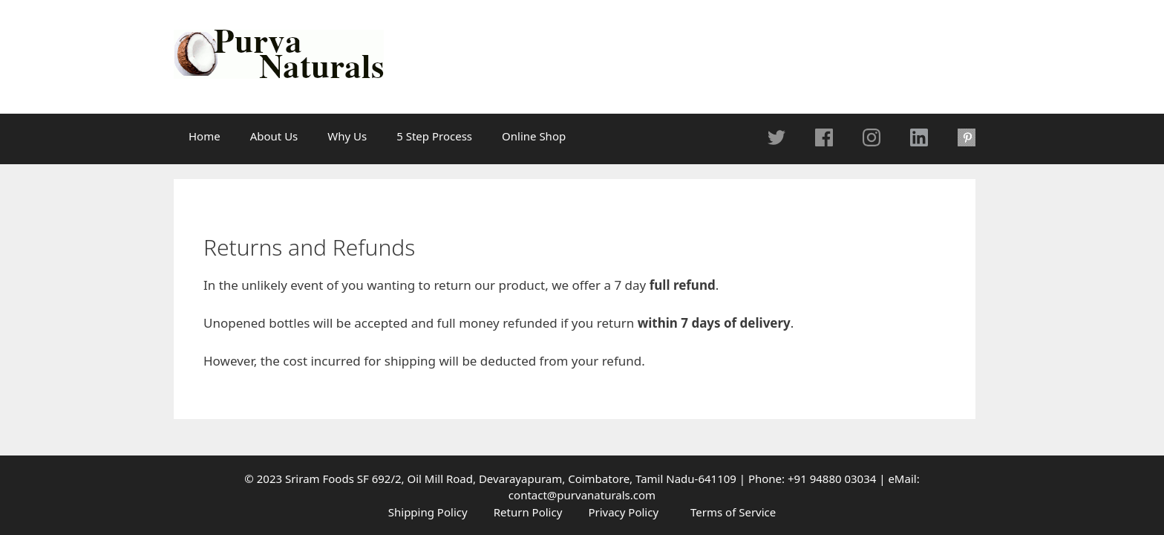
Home (204, 136)
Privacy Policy (623, 512)
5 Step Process (434, 136)
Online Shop (534, 136)
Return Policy (528, 512)
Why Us (347, 136)
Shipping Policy (428, 512)
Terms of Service (733, 512)
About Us (274, 136)
